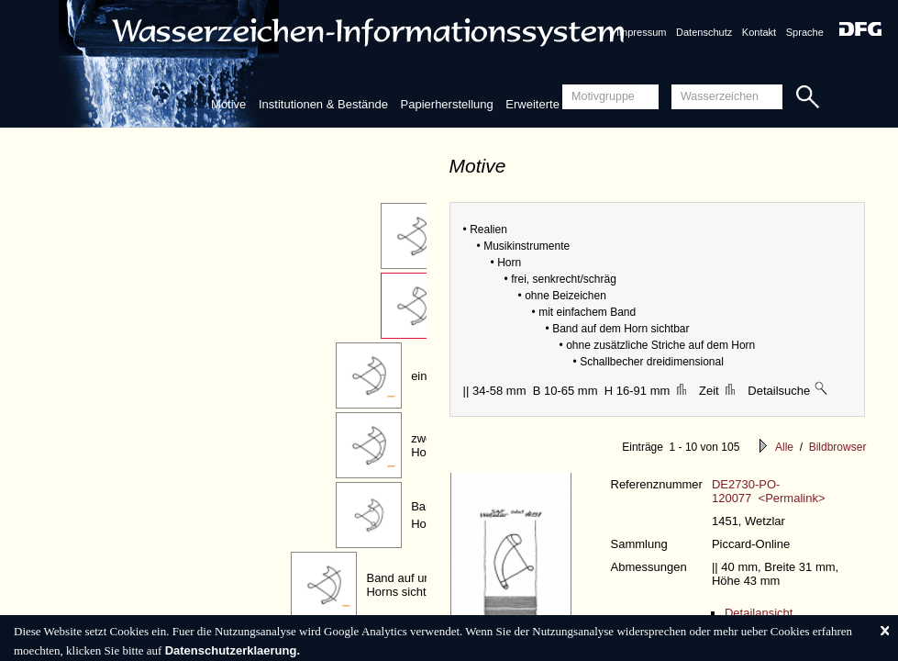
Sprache (805, 32)
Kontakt (759, 32)
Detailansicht (759, 613)
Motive (228, 104)
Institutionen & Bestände (323, 104)
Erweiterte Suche (550, 104)
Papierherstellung (447, 104)
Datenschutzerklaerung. (232, 650)
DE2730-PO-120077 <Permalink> (769, 491)
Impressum (641, 32)
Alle (784, 447)
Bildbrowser (838, 447)
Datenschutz (704, 32)
